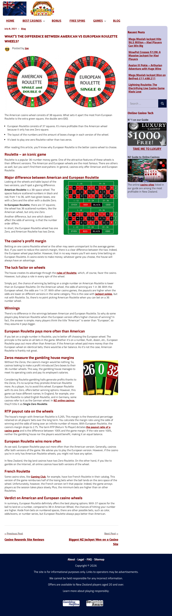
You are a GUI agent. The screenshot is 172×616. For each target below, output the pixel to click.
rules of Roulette (66, 273)
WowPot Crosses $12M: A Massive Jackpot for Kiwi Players (144, 55)
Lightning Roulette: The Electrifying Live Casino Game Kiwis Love (146, 88)
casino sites (147, 185)
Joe (27, 48)
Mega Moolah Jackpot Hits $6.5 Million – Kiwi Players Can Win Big (145, 42)
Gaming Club (38, 477)
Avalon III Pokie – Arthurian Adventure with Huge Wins (145, 67)
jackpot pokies (103, 294)
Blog (23, 28)
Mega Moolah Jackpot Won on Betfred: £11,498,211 (147, 77)
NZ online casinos (64, 400)
